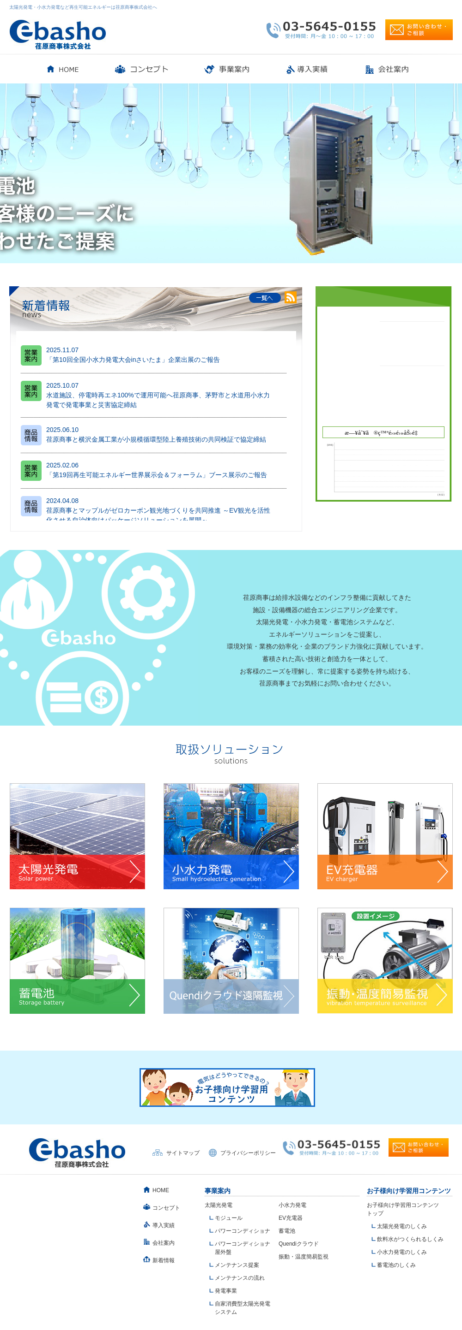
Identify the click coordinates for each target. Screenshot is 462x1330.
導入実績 (163, 1225)
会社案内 (163, 1243)
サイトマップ (183, 1153)
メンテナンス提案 (237, 1265)
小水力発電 (292, 1205)
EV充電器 (291, 1218)
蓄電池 (287, 1231)
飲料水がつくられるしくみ (410, 1239)
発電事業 (226, 1291)
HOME (160, 1190)
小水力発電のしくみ (402, 1252)
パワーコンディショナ (242, 1231)
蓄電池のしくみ (396, 1265)
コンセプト (166, 1208)
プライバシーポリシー (248, 1153)
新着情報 (163, 1260)
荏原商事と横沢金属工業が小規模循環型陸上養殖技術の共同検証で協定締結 (156, 439)
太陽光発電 (218, 1205)
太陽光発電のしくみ (402, 1226)
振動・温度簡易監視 (303, 1256)
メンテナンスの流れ (240, 1278)
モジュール (229, 1218)
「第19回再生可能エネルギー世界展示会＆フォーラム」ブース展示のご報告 (156, 475)
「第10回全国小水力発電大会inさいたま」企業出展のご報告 (133, 359)
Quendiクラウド (299, 1244)
